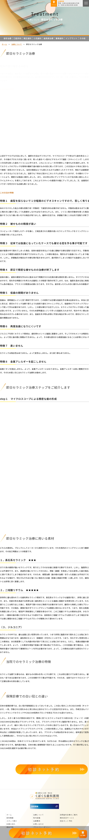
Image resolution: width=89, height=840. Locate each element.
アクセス (54, 3)
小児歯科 (38, 38)
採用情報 (34, 806)
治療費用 (36, 821)
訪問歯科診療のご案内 (68, 814)
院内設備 (36, 818)
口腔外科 (17, 38)
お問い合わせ (38, 824)
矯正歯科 (27, 38)
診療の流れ (11, 824)
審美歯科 (59, 38)
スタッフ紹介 (12, 821)
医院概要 (10, 818)
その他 (82, 38)
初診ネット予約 (66, 821)
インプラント (71, 38)
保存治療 (7, 38)
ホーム (4, 44)
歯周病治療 (48, 38)
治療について (16, 44)
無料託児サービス (67, 818)
